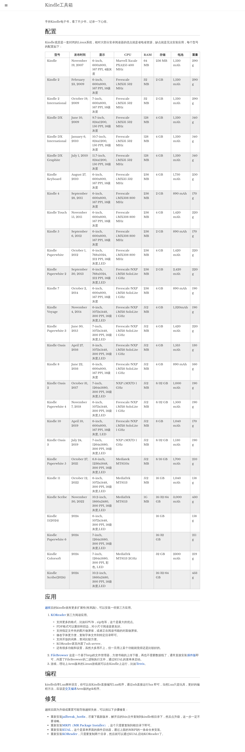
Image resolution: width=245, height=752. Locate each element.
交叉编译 (71, 688)
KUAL (66, 729)
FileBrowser (59, 655)
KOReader (58, 615)
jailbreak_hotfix (73, 716)
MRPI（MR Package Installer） (84, 725)
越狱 (48, 607)
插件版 (191, 655)
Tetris (140, 664)
